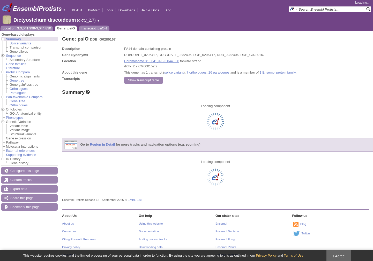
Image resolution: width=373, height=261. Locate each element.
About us (68, 223)
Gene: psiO (66, 28)
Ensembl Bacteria (227, 231)
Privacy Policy (266, 255)
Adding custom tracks (153, 239)
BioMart (94, 10)
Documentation (149, 231)
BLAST (77, 10)
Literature (13, 68)
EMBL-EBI (135, 199)
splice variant (174, 72)
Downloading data (151, 247)
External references (20, 151)
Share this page (22, 198)
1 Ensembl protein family (278, 72)
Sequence (13, 56)
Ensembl (221, 223)
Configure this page (24, 171)
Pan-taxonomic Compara (24, 97)
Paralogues (18, 93)
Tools (109, 10)
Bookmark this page (25, 207)
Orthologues (19, 89)
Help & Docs (149, 10)
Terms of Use (293, 255)
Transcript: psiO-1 (94, 28)
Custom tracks (21, 180)
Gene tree (17, 80)
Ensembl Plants (225, 247)
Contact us (69, 231)
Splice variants (20, 43)
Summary (13, 39)
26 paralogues (218, 72)
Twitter (306, 233)
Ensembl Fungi (225, 239)
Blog (168, 10)
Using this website (151, 223)
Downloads (126, 10)
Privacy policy (71, 247)
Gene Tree (17, 101)
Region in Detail (102, 145)
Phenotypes (15, 118)
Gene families (16, 64)
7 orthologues (196, 72)
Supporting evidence (21, 155)
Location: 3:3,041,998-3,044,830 (27, 28)
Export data (18, 189)
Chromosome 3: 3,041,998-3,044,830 (151, 61)
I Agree (339, 256)
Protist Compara (18, 72)
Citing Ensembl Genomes (79, 239)
